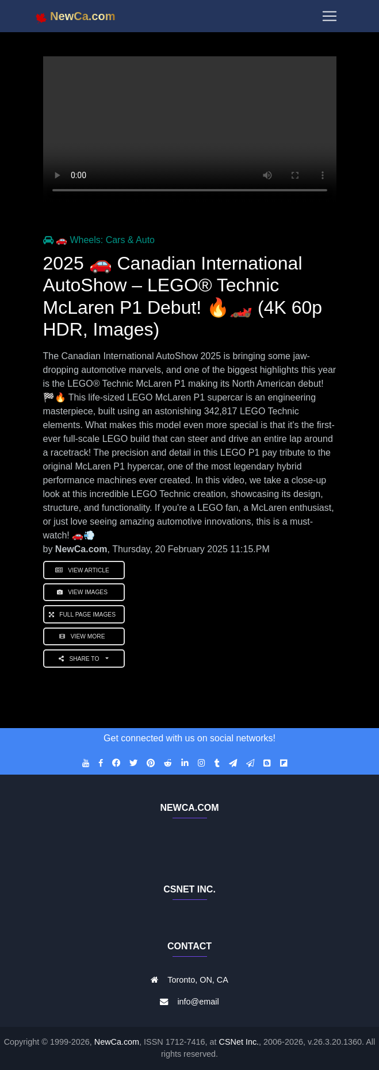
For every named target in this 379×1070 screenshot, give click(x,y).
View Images (84, 592)
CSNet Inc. (239, 1041)
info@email (198, 1001)
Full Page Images (84, 614)
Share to (81, 659)
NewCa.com (116, 1041)
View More (83, 636)
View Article (84, 570)
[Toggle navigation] (329, 18)
